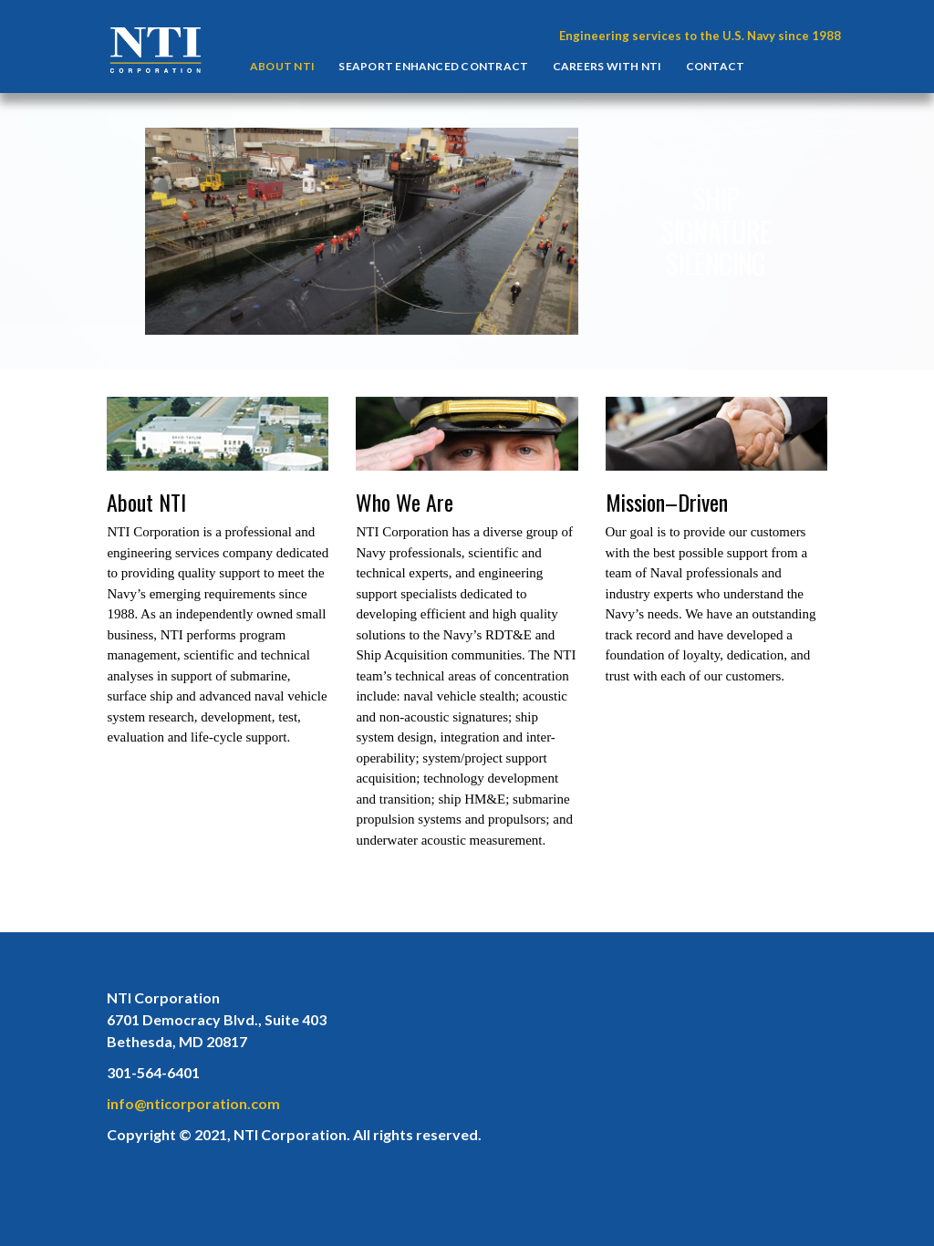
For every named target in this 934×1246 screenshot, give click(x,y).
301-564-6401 (153, 1072)
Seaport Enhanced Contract (433, 66)
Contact (715, 66)
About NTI (282, 66)
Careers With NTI (607, 66)
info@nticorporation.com (193, 1103)
